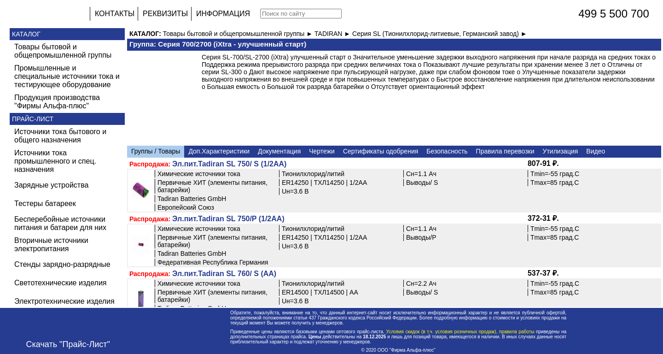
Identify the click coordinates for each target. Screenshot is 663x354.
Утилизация (560, 151)
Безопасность (446, 151)
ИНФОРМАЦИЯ (223, 14)
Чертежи (322, 151)
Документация (279, 151)
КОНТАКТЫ (114, 14)
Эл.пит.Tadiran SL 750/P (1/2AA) (228, 219)
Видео (595, 151)
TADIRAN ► (333, 33)
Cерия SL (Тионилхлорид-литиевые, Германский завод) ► (439, 33)
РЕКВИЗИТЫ (165, 14)
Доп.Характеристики (219, 151)
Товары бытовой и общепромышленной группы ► (238, 33)
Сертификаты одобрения (380, 151)
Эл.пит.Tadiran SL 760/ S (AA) (224, 273)
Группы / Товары (155, 151)
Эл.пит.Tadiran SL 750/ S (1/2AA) (229, 164)
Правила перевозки (505, 151)
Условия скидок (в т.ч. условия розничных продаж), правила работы (460, 331)
